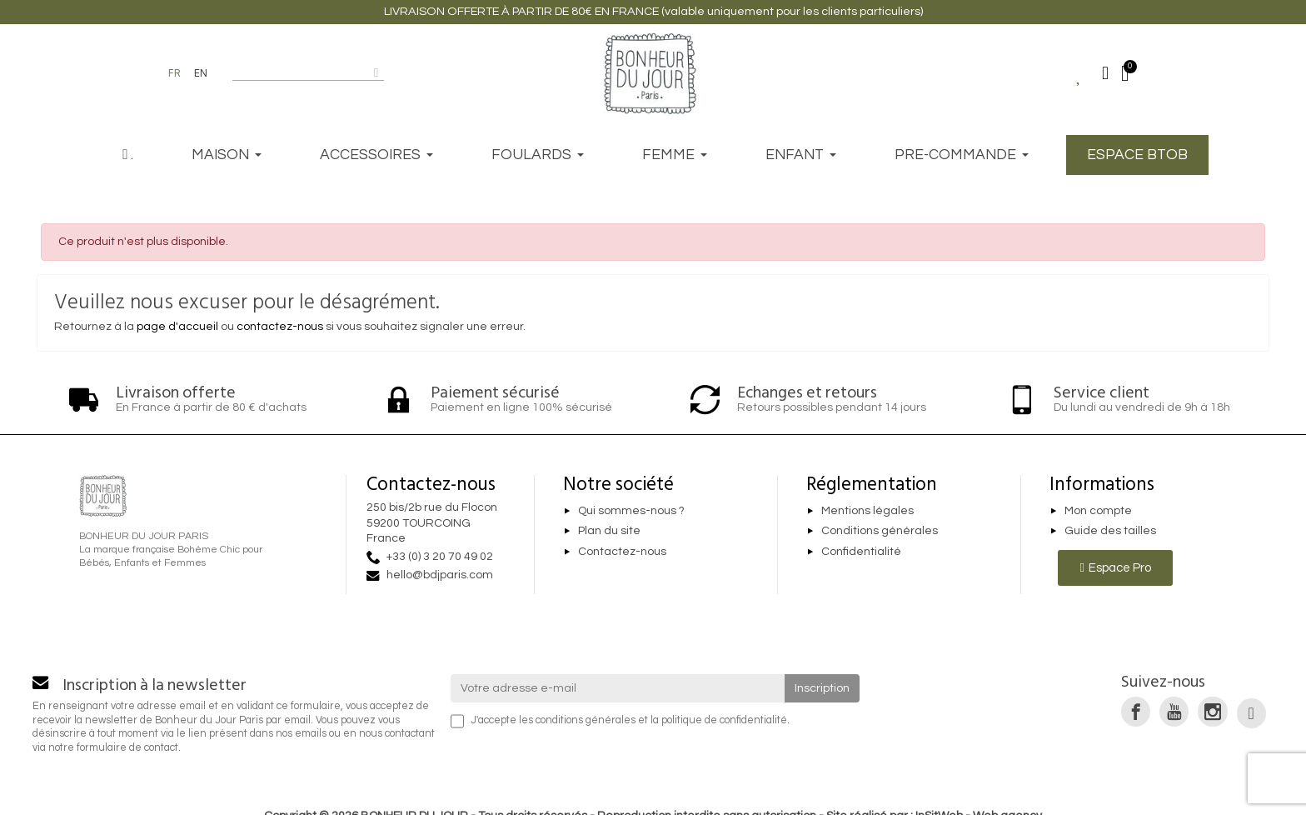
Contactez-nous (622, 552)
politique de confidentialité (724, 720)
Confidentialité (861, 552)
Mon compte (1098, 511)
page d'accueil (177, 326)
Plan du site (609, 532)
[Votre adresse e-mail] (618, 688)
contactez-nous (280, 326)
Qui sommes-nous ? (631, 511)
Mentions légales (867, 511)
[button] (1115, 568)
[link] (1135, 711)
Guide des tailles (1110, 532)
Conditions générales (879, 532)
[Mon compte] (1105, 73)
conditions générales (586, 720)
